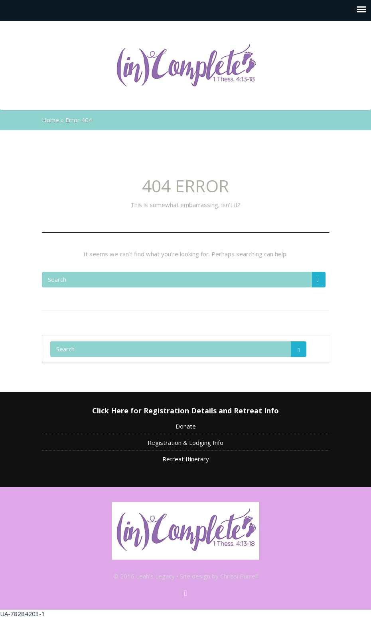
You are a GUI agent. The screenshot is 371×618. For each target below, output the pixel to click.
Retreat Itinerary (185, 459)
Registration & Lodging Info (185, 443)
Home (50, 120)
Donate (186, 426)
